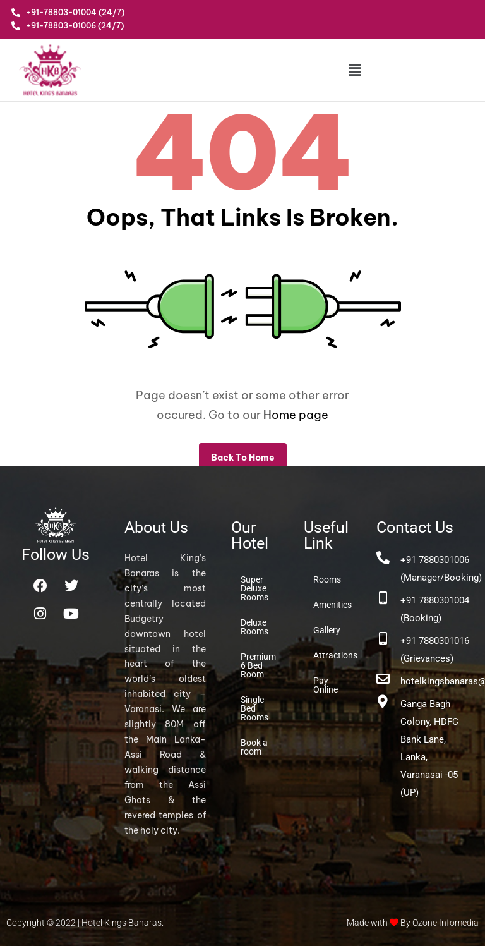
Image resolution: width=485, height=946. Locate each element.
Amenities (332, 605)
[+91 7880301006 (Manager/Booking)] (383, 557)
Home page (295, 415)
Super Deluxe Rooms (254, 588)
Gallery (326, 630)
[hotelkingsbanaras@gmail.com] (383, 679)
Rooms (327, 579)
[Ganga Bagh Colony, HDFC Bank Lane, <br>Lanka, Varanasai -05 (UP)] (383, 701)
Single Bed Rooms (254, 708)
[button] (354, 70)
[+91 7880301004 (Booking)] (383, 598)
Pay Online (325, 685)
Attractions (332, 655)
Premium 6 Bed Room (258, 665)
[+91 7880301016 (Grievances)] (383, 638)
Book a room (254, 746)
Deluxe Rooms (254, 626)
